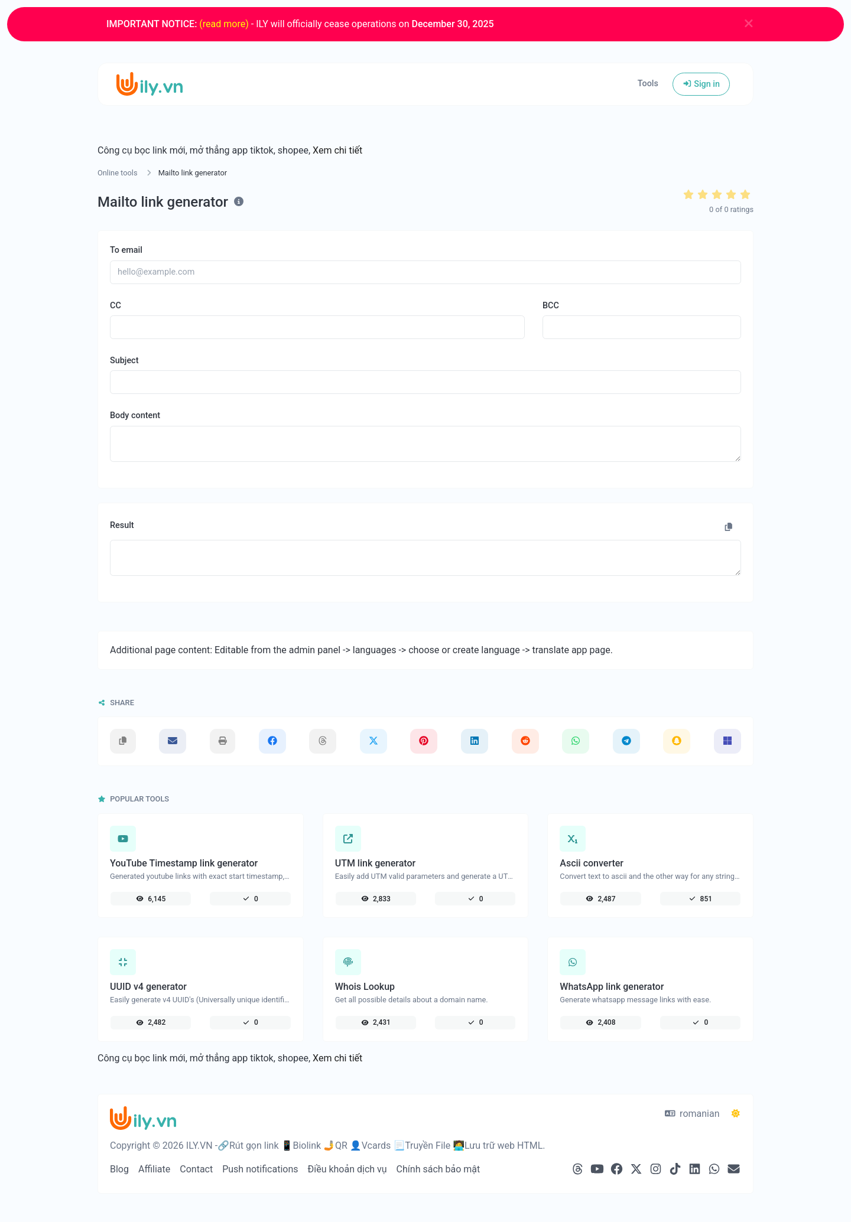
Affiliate (154, 1169)
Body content (135, 415)
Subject (124, 361)
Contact (196, 1169)
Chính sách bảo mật (438, 1169)
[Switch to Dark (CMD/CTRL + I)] (736, 1114)
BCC (551, 306)
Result (122, 525)
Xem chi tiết (337, 150)
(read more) (223, 24)
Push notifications (260, 1169)
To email (126, 250)
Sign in (701, 84)
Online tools (118, 172)
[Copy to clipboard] (729, 527)
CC (115, 306)
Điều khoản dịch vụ (347, 1169)
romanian (692, 1113)
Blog (119, 1169)
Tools (648, 84)
